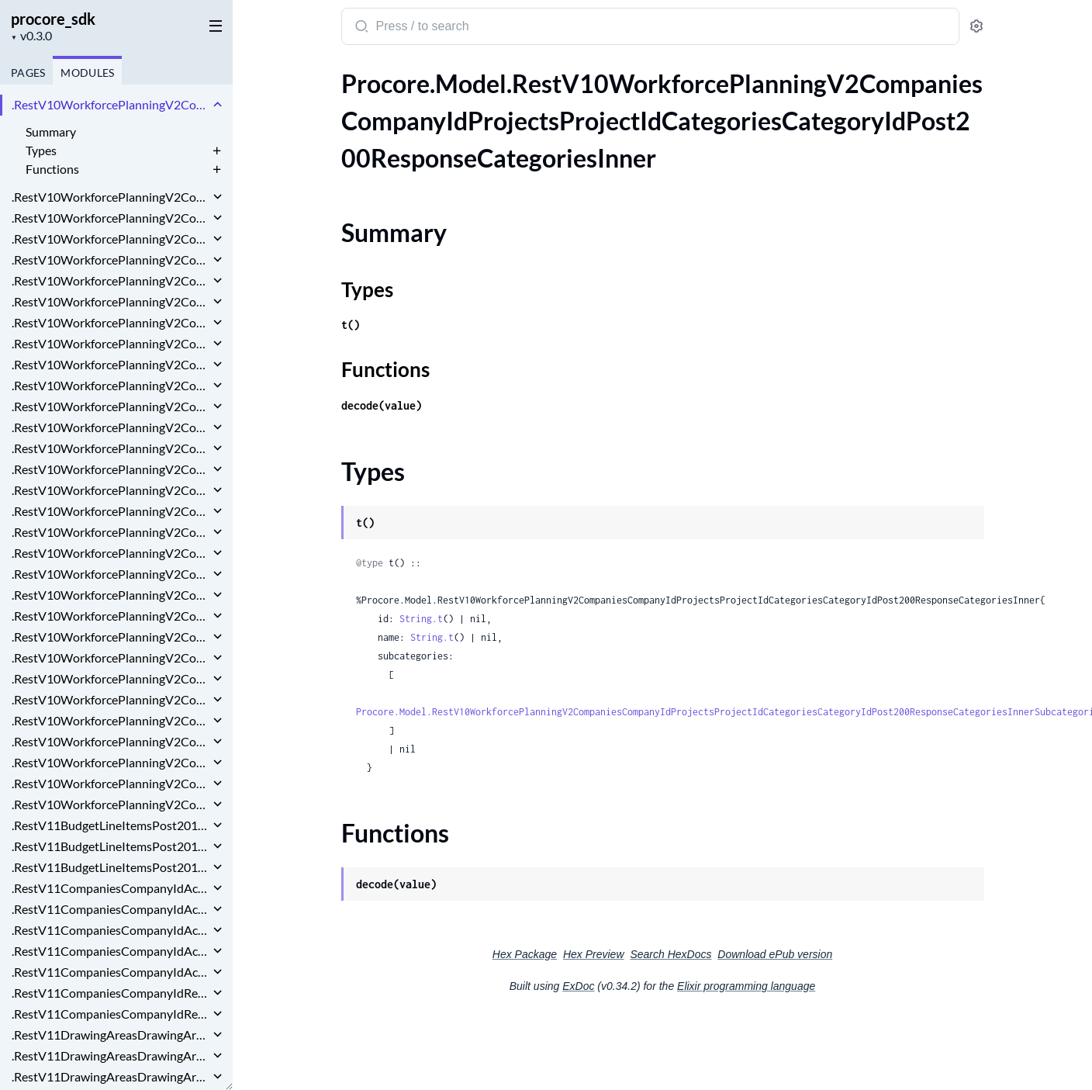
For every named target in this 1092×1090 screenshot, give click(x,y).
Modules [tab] (87, 72)
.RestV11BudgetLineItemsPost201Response (110, 825)
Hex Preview (593, 954)
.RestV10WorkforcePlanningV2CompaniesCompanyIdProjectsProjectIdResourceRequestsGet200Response (110, 427)
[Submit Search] (360, 28)
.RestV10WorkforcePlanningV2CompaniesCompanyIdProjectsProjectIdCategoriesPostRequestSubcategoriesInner (110, 343)
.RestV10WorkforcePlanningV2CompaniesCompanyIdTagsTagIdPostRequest (110, 804)
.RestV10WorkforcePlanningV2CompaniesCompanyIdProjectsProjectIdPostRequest (110, 364)
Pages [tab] (28, 72)
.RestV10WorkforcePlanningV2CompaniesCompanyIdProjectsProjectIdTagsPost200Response (110, 594)
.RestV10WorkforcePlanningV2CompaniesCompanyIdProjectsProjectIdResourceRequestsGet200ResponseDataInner (110, 448)
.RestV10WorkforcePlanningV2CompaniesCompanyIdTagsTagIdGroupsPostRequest (110, 783)
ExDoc (578, 986)
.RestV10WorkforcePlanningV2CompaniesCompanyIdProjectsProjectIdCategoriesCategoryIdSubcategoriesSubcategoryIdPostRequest (110, 280)
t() (350, 324)
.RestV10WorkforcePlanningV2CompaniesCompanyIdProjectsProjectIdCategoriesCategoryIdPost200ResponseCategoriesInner (110, 104)
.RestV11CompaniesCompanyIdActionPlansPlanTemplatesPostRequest (110, 950)
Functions (52, 168)
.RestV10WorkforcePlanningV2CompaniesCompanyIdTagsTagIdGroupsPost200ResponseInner (110, 762)
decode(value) (381, 405)
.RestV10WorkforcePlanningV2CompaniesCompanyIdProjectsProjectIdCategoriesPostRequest (110, 322)
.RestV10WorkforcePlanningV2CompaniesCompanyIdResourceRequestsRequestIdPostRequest (110, 699)
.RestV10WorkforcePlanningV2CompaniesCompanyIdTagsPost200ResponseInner (110, 720)
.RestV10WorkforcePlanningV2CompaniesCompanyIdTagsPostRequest (110, 741)
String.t (421, 619)
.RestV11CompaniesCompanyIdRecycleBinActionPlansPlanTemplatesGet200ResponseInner (110, 992)
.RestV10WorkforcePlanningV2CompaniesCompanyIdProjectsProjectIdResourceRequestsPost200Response (110, 469)
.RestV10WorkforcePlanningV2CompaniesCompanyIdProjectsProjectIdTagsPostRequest (110, 615)
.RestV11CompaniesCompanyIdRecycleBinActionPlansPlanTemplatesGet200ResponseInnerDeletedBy (110, 1013)
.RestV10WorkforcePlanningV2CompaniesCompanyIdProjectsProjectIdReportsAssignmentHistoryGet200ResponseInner (110, 385)
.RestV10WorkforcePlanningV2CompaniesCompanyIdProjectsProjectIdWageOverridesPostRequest (110, 657)
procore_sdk (53, 18)
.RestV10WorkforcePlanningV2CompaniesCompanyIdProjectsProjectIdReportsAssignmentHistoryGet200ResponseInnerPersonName (110, 406)
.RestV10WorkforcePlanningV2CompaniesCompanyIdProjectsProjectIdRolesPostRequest (110, 573)
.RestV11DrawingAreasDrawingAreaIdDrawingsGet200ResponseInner (110, 1034)
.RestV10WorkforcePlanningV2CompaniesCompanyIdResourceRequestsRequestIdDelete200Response (110, 678)
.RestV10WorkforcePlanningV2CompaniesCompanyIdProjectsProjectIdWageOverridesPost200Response (110, 636)
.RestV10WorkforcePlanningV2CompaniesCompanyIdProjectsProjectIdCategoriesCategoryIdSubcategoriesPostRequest (110, 259)
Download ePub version (774, 954)
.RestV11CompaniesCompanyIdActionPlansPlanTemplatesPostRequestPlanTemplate (110, 971)
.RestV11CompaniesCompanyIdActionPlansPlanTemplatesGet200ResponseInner (110, 888)
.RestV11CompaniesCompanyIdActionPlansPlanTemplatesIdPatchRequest (110, 908)
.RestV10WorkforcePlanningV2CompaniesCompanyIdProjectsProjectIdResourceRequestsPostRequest (110, 510)
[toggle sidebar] (212, 25)
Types (41, 150)
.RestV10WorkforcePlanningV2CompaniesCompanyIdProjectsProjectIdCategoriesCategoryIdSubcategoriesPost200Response (110, 238)
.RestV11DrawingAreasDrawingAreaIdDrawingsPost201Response (110, 1076)
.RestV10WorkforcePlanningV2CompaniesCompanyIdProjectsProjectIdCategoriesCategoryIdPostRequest (110, 217)
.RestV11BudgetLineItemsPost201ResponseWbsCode (110, 867)
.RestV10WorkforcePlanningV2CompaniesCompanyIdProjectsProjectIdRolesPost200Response (110, 552)
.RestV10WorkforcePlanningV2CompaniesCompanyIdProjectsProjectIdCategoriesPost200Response (110, 301)
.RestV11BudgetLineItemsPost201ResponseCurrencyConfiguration (110, 846)
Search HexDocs (670, 954)
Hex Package (524, 954)
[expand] (217, 104)
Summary (51, 131)
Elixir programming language (746, 986)
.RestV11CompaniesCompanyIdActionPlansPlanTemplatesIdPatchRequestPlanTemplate (110, 929)
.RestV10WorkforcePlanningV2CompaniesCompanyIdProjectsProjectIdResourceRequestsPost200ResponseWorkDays (110, 490)
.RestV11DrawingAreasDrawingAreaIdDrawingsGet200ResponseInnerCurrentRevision (110, 1055)
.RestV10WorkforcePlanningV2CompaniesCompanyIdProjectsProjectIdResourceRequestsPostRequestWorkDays (110, 531)
